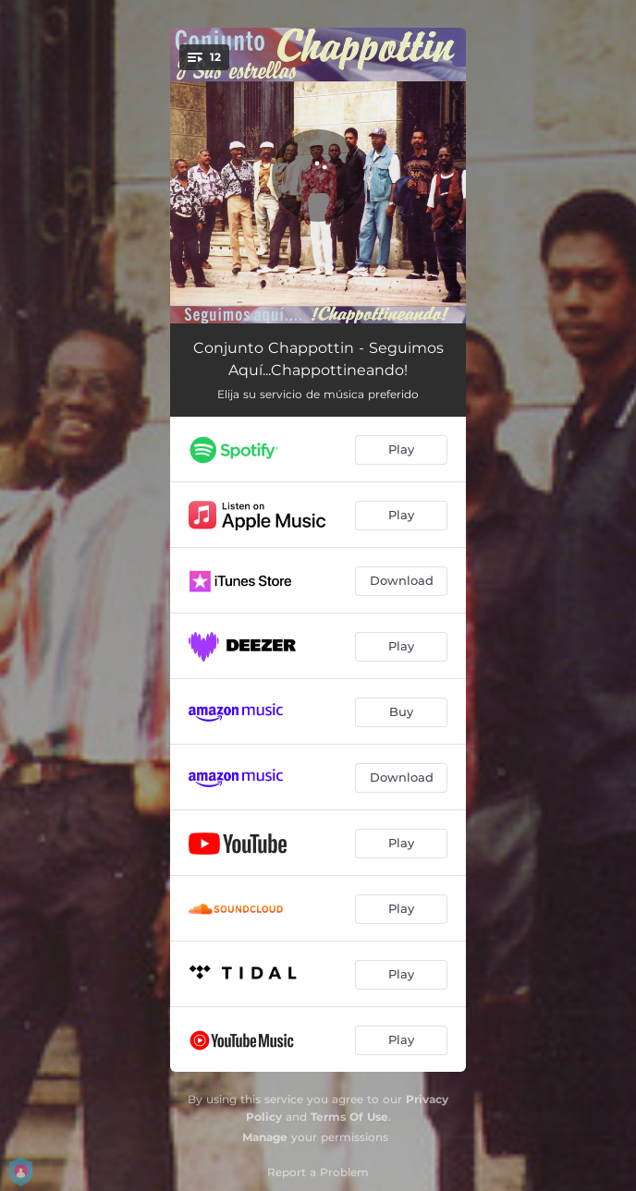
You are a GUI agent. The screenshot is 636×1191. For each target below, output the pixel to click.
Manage (264, 1137)
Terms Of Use (349, 1117)
